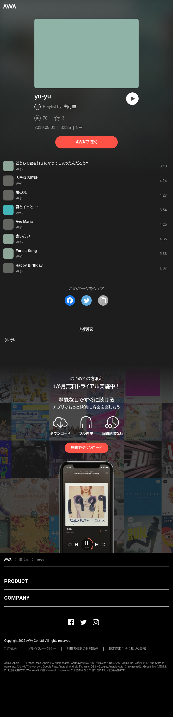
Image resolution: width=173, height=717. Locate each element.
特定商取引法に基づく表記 (127, 649)
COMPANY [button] (16, 598)
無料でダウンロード (86, 448)
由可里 (70, 106)
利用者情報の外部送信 (82, 649)
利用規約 (10, 649)
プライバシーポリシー (41, 649)
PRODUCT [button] (16, 581)
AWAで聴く (86, 142)
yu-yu (40, 559)
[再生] (132, 98)
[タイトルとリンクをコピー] (103, 300)
